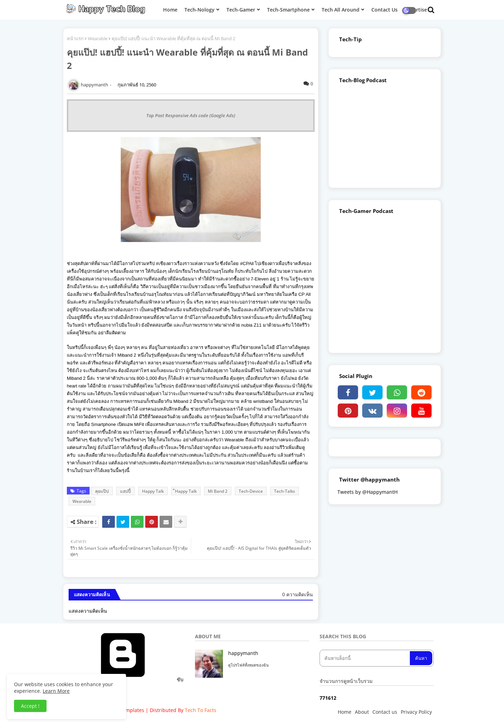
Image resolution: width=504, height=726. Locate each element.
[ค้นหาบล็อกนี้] (365, 658)
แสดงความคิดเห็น (88, 610)
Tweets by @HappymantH (367, 492)
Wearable (97, 38)
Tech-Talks (284, 491)
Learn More (56, 691)
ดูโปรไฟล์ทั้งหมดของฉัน (248, 665)
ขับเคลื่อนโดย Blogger (126, 683)
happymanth (243, 653)
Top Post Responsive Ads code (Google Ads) (190, 115)
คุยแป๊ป (102, 491)
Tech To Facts (200, 710)
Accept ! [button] (30, 706)
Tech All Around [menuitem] (340, 9)
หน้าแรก (75, 38)
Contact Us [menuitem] (384, 9)
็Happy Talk (186, 491)
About (362, 712)
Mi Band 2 (217, 491)
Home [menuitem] (170, 9)
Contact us (384, 712)
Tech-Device (251, 491)
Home (344, 712)
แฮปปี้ (125, 491)
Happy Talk (153, 491)
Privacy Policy (416, 712)
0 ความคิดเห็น (297, 594)
